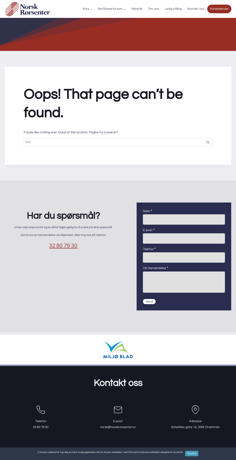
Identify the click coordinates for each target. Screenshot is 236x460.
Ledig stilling (173, 9)
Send (149, 302)
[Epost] (118, 416)
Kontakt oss (195, 9)
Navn (147, 211)
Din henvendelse (155, 268)
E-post (149, 230)
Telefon (149, 249)
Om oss (153, 9)
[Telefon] (41, 416)
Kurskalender (219, 9)
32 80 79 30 (63, 247)
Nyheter (137, 9)
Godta (192, 453)
